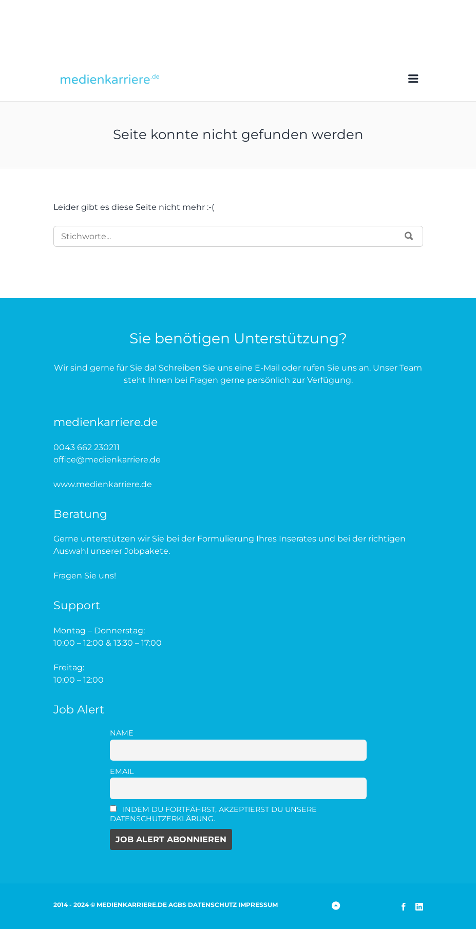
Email (122, 771)
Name (122, 733)
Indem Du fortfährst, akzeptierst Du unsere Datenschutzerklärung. (213, 814)
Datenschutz (212, 904)
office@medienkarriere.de (107, 459)
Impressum (258, 904)
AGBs (177, 904)
